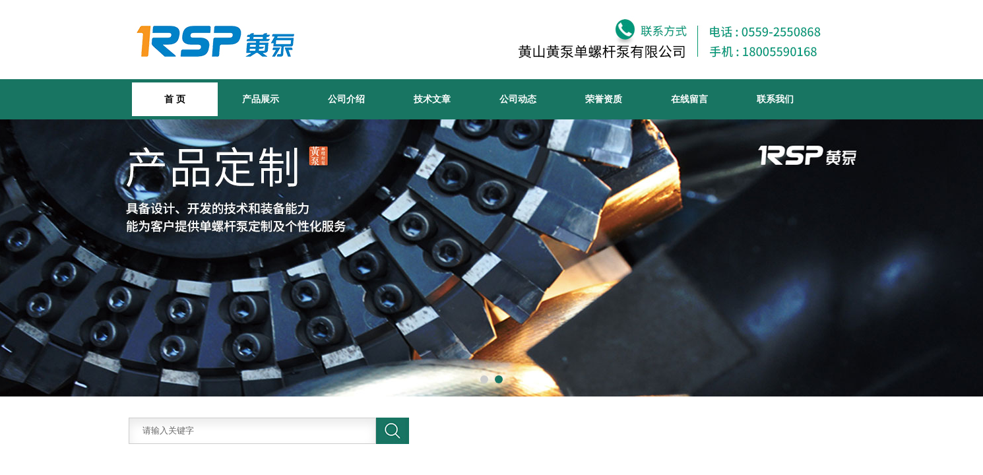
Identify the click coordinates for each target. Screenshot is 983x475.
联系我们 (775, 99)
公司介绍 (346, 99)
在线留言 (689, 99)
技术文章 (432, 99)
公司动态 (517, 99)
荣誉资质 (603, 99)
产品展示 (260, 99)
